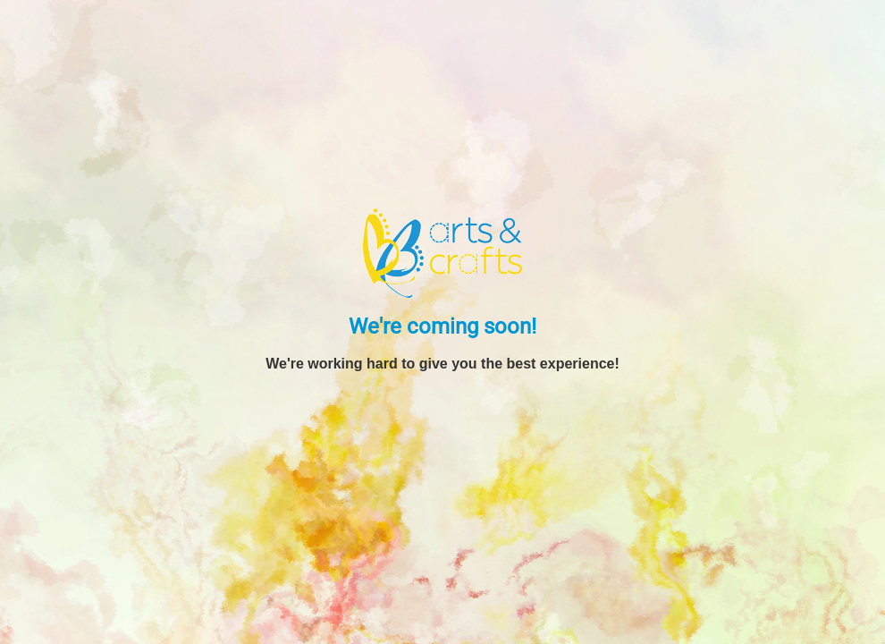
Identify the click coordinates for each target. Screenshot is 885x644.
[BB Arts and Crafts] (442, 252)
